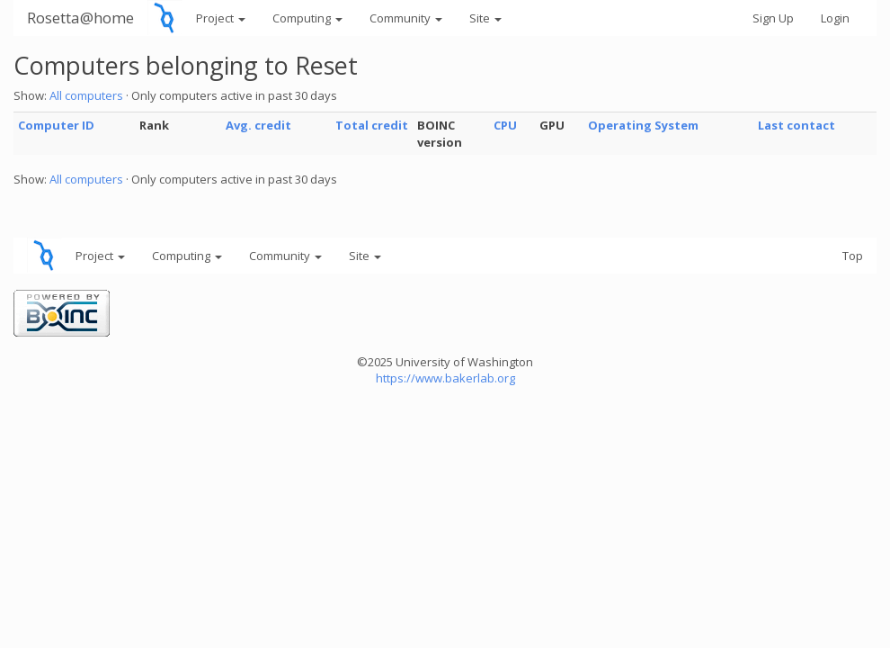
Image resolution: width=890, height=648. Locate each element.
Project (220, 18)
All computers (86, 95)
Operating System (643, 125)
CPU (505, 125)
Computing (307, 18)
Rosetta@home (80, 17)
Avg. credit (258, 125)
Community (405, 18)
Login (835, 18)
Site (485, 18)
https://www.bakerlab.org (445, 378)
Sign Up (773, 18)
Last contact (796, 125)
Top (852, 256)
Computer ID (56, 125)
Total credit (371, 125)
